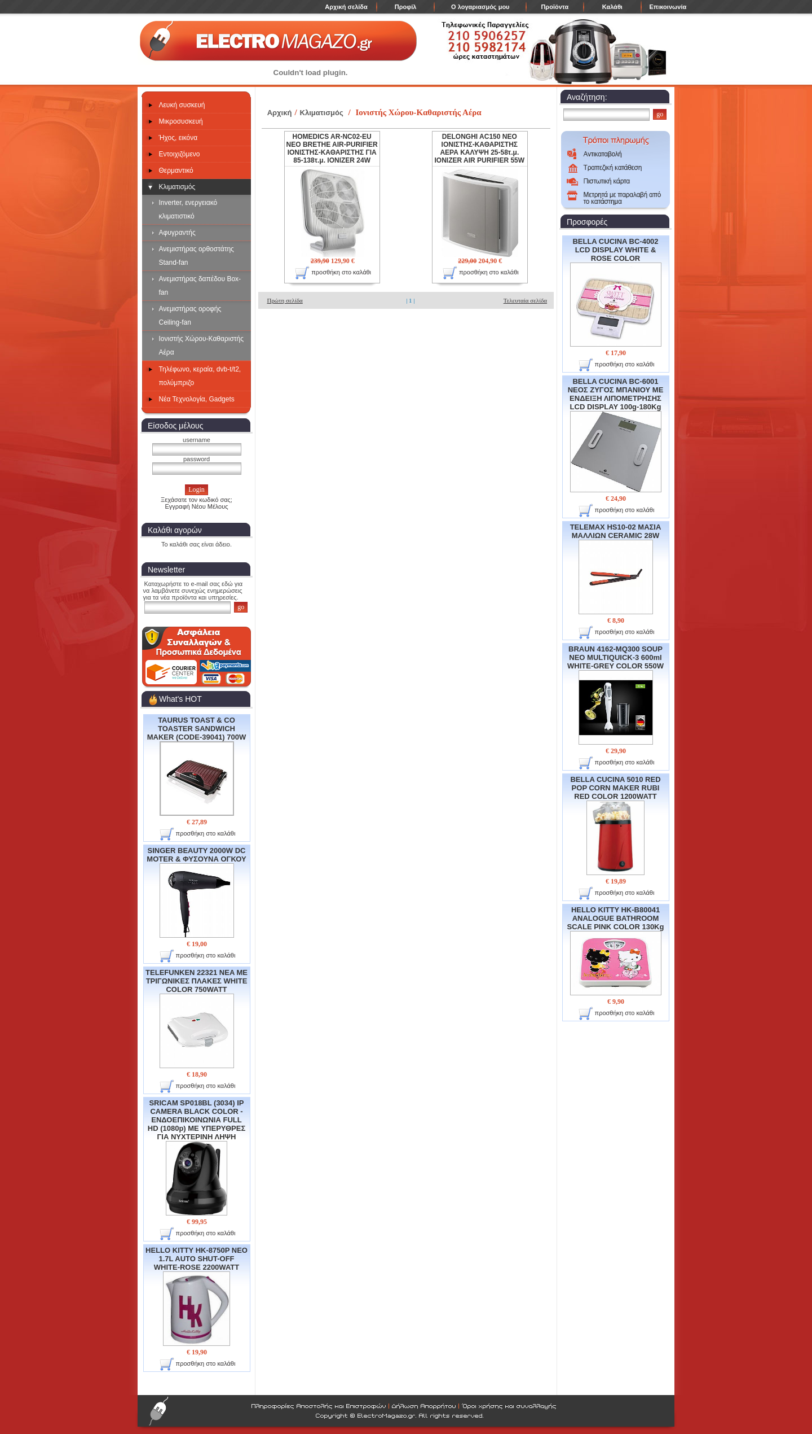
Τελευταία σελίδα (525, 300)
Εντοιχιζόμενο (179, 154)
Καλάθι (612, 6)
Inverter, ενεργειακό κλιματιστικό (188, 209)
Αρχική (279, 112)
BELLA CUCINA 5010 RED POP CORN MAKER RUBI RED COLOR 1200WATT (615, 825)
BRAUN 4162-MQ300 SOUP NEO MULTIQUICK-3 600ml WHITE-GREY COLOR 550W (615, 695)
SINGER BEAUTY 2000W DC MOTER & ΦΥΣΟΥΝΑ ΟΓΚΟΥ (196, 892)
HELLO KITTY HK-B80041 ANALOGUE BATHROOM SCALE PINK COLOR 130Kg (615, 950)
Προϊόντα (554, 6)
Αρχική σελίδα (346, 6)
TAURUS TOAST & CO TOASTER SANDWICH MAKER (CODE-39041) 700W (196, 766)
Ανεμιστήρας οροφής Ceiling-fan (190, 315)
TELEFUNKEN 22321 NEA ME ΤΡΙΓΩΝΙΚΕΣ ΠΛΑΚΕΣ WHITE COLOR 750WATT (196, 1018)
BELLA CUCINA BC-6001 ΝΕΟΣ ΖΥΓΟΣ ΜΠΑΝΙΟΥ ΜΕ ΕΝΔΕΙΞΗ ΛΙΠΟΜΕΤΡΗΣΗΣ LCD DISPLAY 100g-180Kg (616, 434)
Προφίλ (406, 6)
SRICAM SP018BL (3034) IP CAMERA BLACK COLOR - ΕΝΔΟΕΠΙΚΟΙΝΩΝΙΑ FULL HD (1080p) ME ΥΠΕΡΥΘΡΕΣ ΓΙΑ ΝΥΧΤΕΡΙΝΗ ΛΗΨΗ (196, 1157)
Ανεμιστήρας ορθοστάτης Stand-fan (196, 255)
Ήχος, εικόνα (178, 138)
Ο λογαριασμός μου (480, 6)
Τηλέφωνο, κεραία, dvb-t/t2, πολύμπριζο (200, 376)
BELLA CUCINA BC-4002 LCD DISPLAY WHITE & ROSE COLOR (615, 292)
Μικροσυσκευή (181, 121)
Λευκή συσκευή (182, 105)
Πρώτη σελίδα (284, 300)
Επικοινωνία (668, 6)
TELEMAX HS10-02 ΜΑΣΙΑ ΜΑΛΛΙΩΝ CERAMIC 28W (615, 568)
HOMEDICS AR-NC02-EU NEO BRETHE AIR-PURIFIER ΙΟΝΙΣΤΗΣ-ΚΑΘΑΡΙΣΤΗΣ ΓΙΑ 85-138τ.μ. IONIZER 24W (332, 148)
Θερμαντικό (176, 170)
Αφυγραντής (177, 233)
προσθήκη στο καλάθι (198, 834)
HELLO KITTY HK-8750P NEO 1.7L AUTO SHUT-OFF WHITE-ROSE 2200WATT (196, 1296)
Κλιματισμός (177, 187)
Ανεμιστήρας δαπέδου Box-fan (200, 285)
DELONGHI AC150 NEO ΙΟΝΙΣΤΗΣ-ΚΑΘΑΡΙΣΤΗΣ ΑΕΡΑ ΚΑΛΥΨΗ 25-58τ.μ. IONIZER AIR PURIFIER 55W (480, 148)
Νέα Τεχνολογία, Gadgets (197, 399)
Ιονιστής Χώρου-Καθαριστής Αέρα (201, 345)
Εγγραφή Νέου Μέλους (196, 506)
